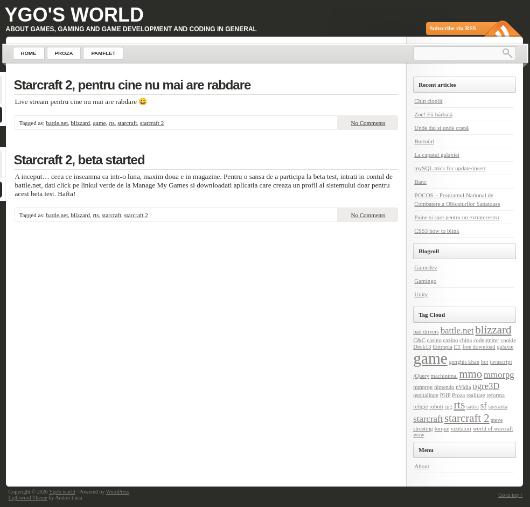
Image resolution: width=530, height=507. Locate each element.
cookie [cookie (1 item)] (508, 340)
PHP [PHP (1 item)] (445, 395)
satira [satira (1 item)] (472, 406)
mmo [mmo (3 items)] (470, 373)
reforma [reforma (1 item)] (495, 395)
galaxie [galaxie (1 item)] (505, 347)
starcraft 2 (152, 123)
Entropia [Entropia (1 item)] (442, 347)
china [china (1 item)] (465, 340)
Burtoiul (424, 141)
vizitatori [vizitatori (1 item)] (461, 429)
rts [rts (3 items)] (459, 404)
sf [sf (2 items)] (483, 405)
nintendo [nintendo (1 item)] (444, 387)
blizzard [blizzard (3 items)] (493, 329)
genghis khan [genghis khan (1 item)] (464, 362)
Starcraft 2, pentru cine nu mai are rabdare (132, 85)
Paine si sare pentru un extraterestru (456, 217)
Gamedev (425, 267)
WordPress (117, 492)
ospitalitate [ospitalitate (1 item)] (425, 395)
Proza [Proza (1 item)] (458, 395)
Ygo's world (74, 15)
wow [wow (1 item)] (418, 434)
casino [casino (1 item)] (434, 340)
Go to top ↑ (510, 495)
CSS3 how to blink (436, 230)
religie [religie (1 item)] (420, 406)
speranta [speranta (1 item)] (498, 406)
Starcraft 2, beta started (79, 159)
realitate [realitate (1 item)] (475, 395)
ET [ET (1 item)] (457, 347)
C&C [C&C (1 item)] (419, 340)
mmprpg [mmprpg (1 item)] (423, 387)
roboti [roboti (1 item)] (436, 406)
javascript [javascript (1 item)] (501, 362)
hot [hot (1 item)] (485, 362)
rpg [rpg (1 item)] (448, 406)
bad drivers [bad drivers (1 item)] (426, 332)
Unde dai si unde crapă (441, 127)
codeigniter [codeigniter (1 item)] (486, 340)
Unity (421, 294)
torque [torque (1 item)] (442, 429)
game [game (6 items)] (430, 358)
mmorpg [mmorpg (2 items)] (499, 375)
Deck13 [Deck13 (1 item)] (422, 347)
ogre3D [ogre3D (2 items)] (485, 386)
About (421, 466)
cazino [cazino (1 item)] (450, 340)
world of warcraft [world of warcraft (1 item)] (493, 429)
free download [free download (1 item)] (478, 347)
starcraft (127, 123)
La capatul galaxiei (436, 154)
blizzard (80, 123)
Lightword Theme (28, 498)
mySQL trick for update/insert (449, 168)
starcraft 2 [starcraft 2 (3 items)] (467, 418)
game (99, 123)
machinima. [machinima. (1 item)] (444, 376)
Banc (420, 181)
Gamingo (425, 280)
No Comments (368, 123)
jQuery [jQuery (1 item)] (421, 376)
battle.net (57, 123)
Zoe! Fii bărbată (433, 114)
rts (112, 123)
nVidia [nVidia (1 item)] (463, 387)
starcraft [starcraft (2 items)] (428, 419)
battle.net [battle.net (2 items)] (457, 330)
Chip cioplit (428, 101)
